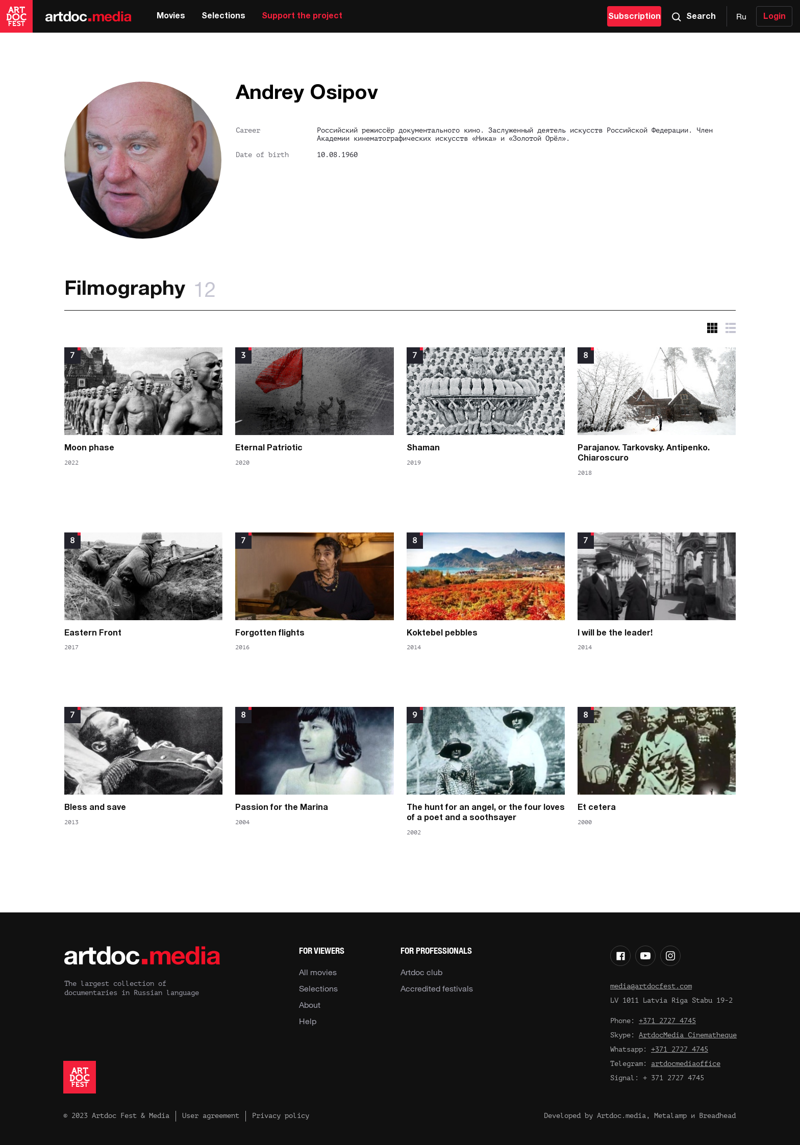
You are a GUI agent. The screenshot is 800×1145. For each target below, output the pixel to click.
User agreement (210, 1115)
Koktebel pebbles (442, 633)
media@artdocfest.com (651, 986)
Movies (171, 16)
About (309, 1005)
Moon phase (89, 448)
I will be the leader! (615, 633)
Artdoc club (421, 972)
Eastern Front (92, 633)
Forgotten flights (270, 633)
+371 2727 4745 (667, 1021)
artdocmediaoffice (685, 1063)
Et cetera (597, 807)
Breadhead (717, 1115)
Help (307, 1021)
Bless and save (95, 807)
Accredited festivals (437, 988)
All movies (318, 972)
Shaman (423, 448)
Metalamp (670, 1115)
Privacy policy (280, 1115)
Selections (223, 16)
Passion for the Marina (281, 807)
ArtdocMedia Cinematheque (688, 1035)
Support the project (302, 16)
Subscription (634, 16)
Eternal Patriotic (269, 448)
